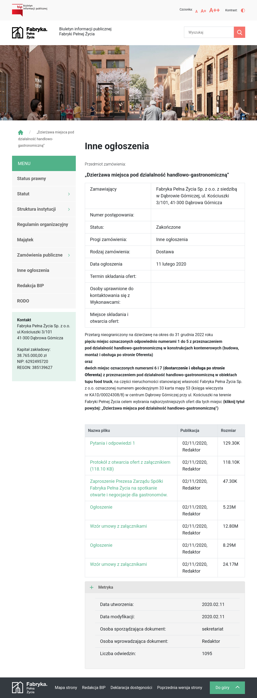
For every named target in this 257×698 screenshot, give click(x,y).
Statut (23, 193)
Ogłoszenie (101, 507)
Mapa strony (66, 687)
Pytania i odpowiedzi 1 (112, 443)
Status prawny (31, 178)
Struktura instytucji (36, 209)
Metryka (101, 587)
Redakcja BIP (30, 285)
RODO (23, 300)
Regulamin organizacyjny (42, 224)
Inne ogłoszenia (33, 270)
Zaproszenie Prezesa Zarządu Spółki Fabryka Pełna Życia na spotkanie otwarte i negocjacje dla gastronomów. (129, 488)
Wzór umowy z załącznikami (118, 526)
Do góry (230, 689)
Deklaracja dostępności (131, 687)
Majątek (25, 239)
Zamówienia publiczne (39, 255)
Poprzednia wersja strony (179, 687)
